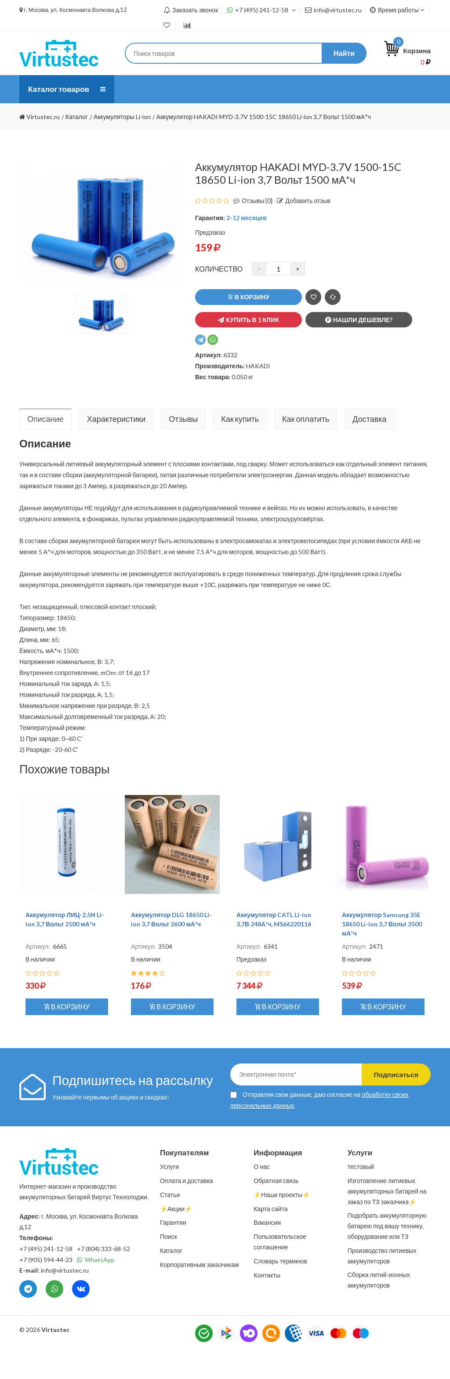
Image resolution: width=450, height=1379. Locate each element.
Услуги (187, 89)
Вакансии (267, 1250)
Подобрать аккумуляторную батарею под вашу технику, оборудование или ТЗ (387, 1254)
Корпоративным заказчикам (199, 1292)
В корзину (248, 325)
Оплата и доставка (259, 89)
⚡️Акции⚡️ (176, 1237)
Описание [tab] (45, 447)
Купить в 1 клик (248, 348)
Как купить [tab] (240, 447)
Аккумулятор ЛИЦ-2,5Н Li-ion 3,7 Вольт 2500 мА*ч (64, 947)
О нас (138, 89)
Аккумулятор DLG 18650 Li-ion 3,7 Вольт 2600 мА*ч (171, 947)
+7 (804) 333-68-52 (103, 1277)
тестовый (361, 1194)
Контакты (241, 117)
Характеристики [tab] (116, 447)
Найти (344, 53)
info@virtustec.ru (333, 10)
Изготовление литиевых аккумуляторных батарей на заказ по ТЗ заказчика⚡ (387, 1219)
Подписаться (393, 1102)
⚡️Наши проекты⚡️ (163, 117)
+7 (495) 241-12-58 (261, 10)
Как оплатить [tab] (305, 447)
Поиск (168, 1264)
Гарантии (173, 1250)
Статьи (331, 89)
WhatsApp (96, 1288)
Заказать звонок (190, 10)
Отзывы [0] (250, 228)
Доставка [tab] (369, 447)
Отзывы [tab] (183, 447)
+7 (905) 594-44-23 (46, 1288)
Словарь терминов (280, 1289)
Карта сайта (270, 1237)
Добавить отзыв (301, 228)
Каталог (171, 1278)
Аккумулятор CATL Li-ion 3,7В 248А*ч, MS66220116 (273, 947)
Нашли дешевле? (358, 348)
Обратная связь (276, 1208)
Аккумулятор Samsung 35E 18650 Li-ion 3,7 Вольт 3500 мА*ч (382, 952)
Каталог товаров (60, 89)
